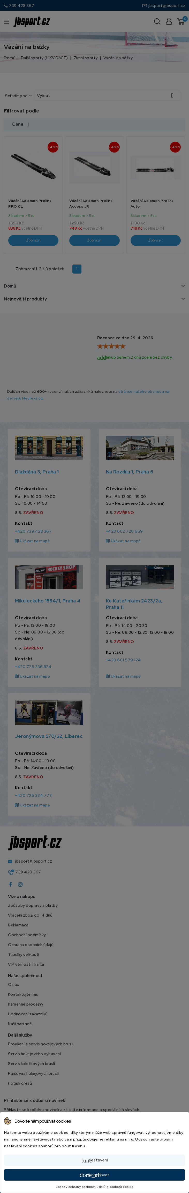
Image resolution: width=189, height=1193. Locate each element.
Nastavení (94, 1160)
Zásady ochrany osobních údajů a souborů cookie (94, 1187)
